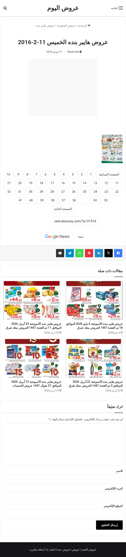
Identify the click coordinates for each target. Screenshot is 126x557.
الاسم (119, 471)
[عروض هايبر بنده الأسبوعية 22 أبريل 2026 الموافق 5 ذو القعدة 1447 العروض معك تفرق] (94, 358)
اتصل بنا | (50, 549)
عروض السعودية (66, 25)
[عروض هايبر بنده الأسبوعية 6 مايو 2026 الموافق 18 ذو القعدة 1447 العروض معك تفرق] (94, 300)
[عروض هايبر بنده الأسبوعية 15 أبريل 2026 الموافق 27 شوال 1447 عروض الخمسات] (32, 358)
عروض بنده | (63, 549)
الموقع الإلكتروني (113, 505)
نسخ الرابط (39, 221)
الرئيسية (84, 25)
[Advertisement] (63, 87)
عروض (75, 549)
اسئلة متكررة (37, 549)
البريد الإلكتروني (114, 488)
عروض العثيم (88, 549)
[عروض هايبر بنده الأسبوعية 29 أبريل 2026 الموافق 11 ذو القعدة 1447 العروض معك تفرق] (32, 300)
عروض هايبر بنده (45, 25)
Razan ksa (73, 51)
